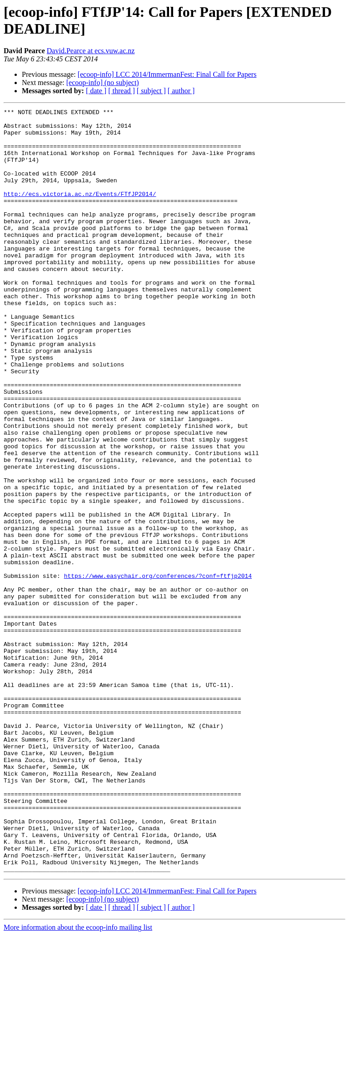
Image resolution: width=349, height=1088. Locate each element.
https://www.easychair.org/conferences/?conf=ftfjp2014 (158, 670)
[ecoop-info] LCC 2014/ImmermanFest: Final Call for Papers (167, 74)
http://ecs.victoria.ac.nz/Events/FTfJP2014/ (80, 211)
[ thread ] (121, 91)
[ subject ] (151, 91)
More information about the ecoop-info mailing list (78, 1080)
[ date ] (96, 91)
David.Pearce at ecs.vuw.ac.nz (91, 51)
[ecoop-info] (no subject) (102, 82)
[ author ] (181, 91)
